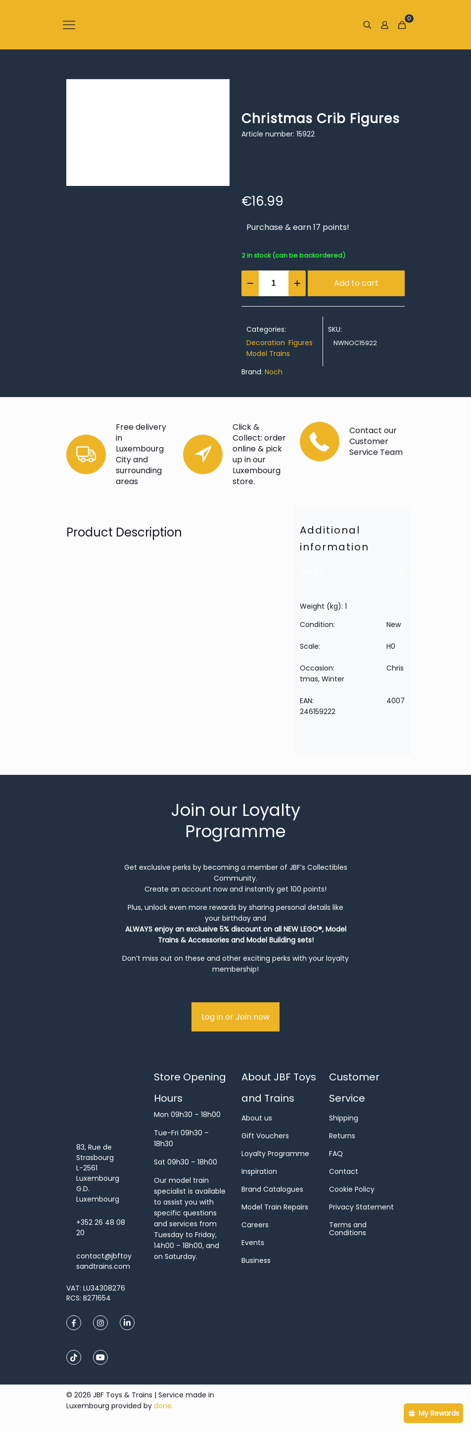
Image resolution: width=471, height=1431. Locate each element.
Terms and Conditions (348, 1229)
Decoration (265, 343)
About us (256, 1118)
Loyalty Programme (275, 1154)
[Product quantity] (273, 283)
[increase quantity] (297, 283)
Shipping (343, 1118)
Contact (343, 1171)
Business (256, 1260)
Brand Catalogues (272, 1189)
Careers (255, 1225)
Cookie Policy (352, 1189)
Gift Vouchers (265, 1136)
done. (163, 1406)
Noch (274, 372)
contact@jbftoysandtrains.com (104, 1261)
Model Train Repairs (274, 1207)
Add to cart (356, 283)
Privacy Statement (361, 1207)
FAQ (336, 1154)
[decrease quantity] (250, 283)
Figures (300, 343)
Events (252, 1243)
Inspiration (259, 1171)
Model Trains (268, 353)
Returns (342, 1136)
